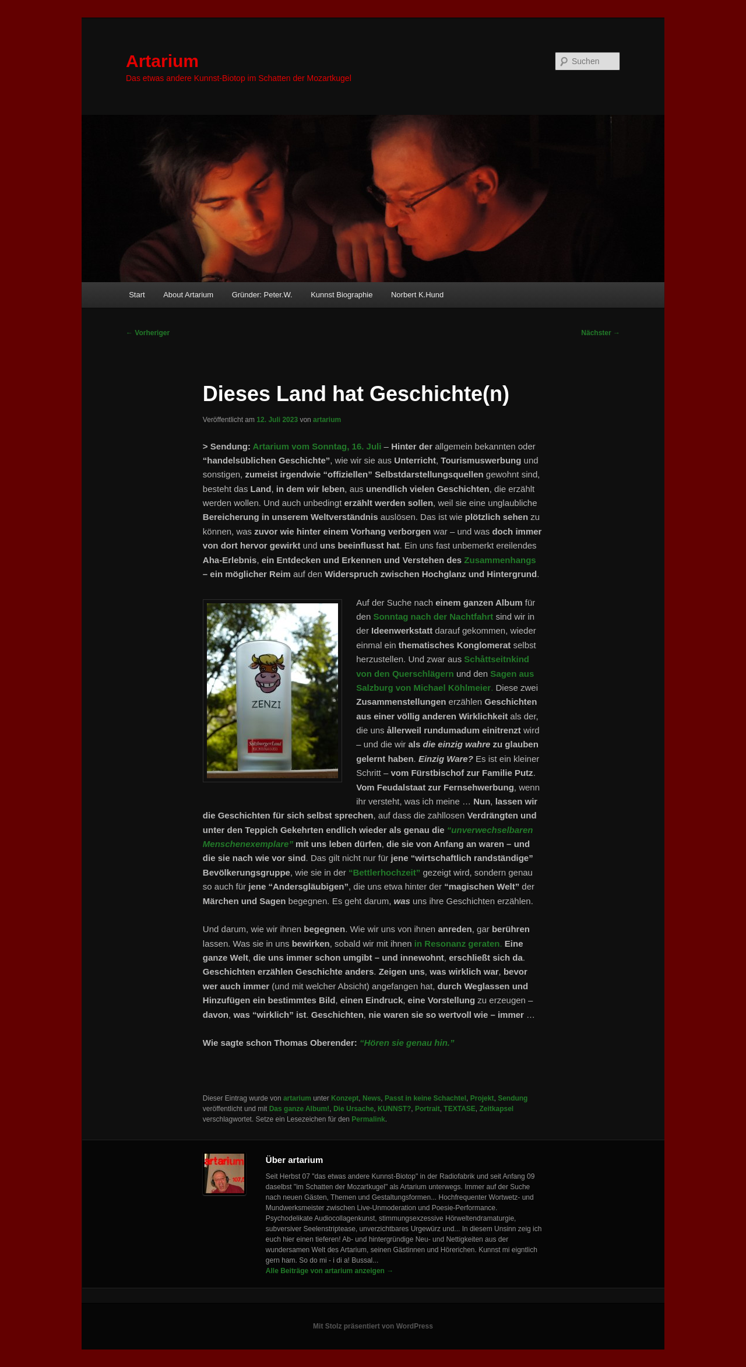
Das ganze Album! (299, 1109)
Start (137, 294)
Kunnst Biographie (341, 294)
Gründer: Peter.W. (262, 294)
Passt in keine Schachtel (425, 1098)
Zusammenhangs (500, 560)
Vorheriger (148, 333)
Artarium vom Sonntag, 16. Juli (317, 446)
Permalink (368, 1119)
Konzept (344, 1098)
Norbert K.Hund (417, 294)
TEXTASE (459, 1109)
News (372, 1098)
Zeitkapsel (496, 1109)
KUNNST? (394, 1109)
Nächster (600, 333)
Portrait (427, 1109)
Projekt (482, 1098)
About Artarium (188, 294)
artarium (327, 420)
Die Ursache (353, 1109)
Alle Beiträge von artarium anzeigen (329, 1271)
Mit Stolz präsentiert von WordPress (373, 1326)
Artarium (162, 61)
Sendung (512, 1098)
